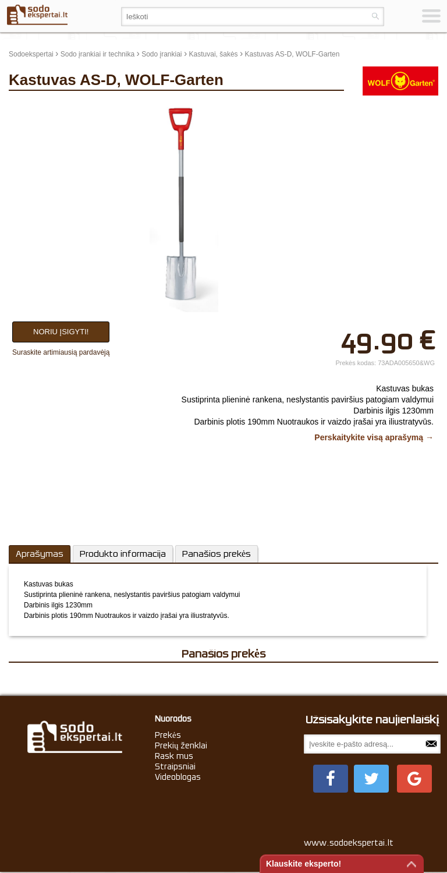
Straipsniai (175, 766)
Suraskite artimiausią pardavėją (60, 352)
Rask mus (174, 756)
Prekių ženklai (181, 745)
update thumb (377, 107)
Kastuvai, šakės (213, 54)
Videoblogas (178, 777)
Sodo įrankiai (161, 54)
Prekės (168, 735)
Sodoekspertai (31, 54)
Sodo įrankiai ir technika (97, 54)
